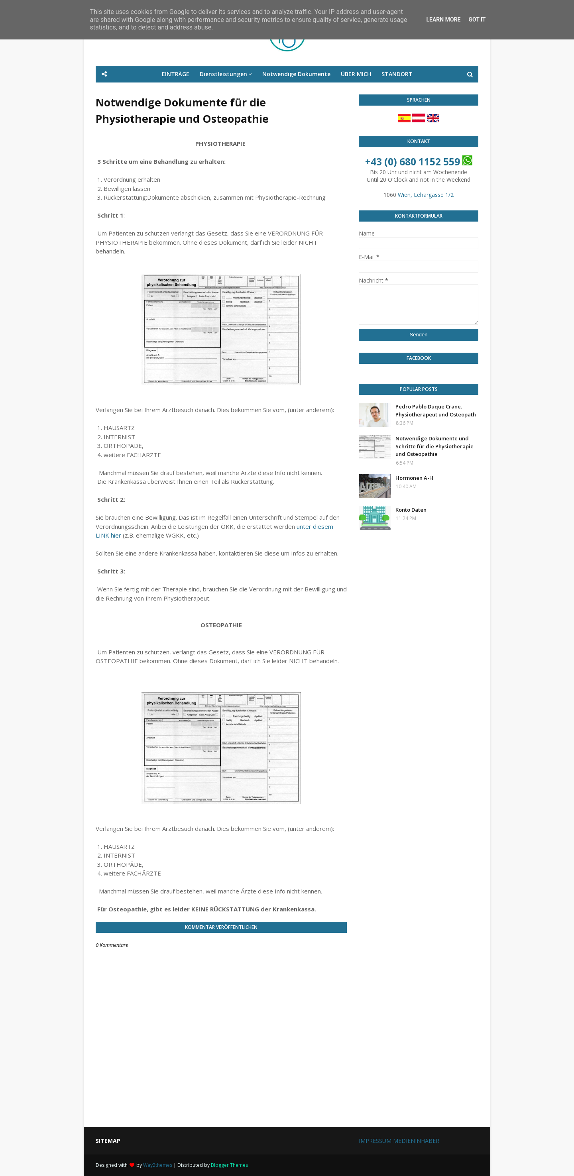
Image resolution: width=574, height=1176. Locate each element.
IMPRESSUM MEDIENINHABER (399, 1141)
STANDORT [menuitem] (397, 74)
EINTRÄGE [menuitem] (175, 74)
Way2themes (157, 1165)
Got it (477, 19)
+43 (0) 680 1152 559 (412, 161)
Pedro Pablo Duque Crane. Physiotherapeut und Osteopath (435, 410)
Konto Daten (411, 509)
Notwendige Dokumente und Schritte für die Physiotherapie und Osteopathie (434, 446)
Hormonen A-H (414, 477)
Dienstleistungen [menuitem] (223, 74)
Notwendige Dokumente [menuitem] (296, 74)
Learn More (443, 19)
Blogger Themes (229, 1165)
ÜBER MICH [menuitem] (356, 74)
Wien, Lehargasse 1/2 (426, 194)
